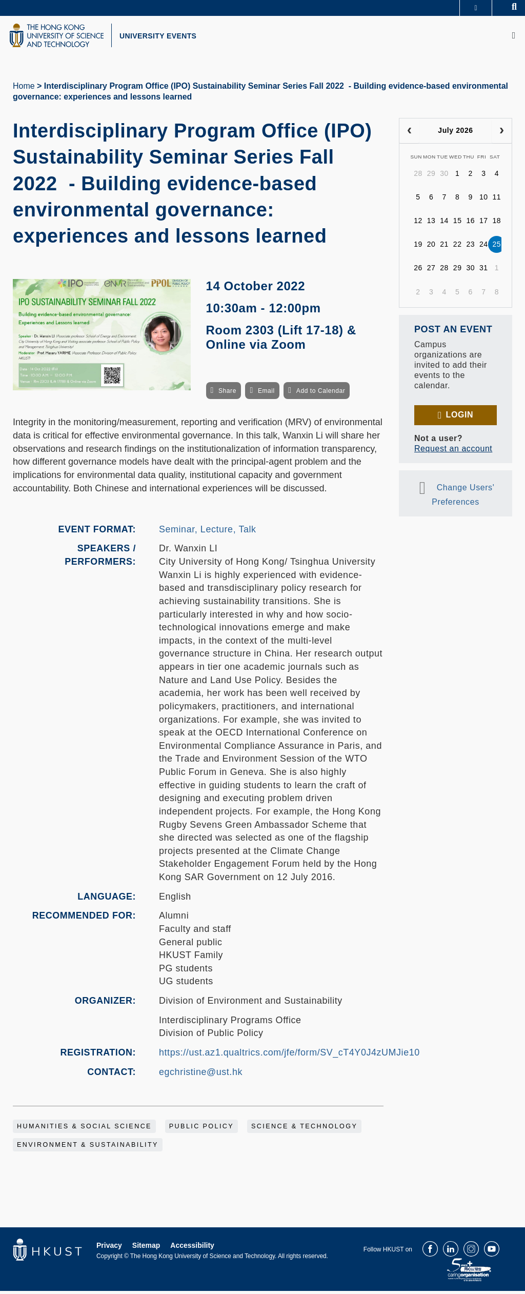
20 (431, 247)
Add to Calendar (321, 393)
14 (444, 224)
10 (483, 200)
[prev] (409, 134)
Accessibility (192, 1248)
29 (431, 176)
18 (497, 224)
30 (444, 176)
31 (483, 271)
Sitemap (146, 1248)
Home (24, 89)
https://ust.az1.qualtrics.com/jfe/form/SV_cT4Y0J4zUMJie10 (289, 1055)
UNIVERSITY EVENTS (167, 37)
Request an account (453, 451)
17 (483, 224)
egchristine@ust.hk (201, 1074)
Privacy (109, 1248)
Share (227, 393)
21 (444, 247)
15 (457, 224)
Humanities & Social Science (84, 1129)
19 (418, 247)
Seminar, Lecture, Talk (207, 532)
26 (418, 271)
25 (497, 247)
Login (459, 417)
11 (497, 200)
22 (457, 247)
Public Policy (201, 1129)
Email (266, 393)
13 (431, 224)
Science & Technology (304, 1129)
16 (470, 224)
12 (418, 224)
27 (431, 271)
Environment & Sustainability (87, 1147)
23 (470, 247)
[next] (502, 134)
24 (483, 247)
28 (418, 176)
